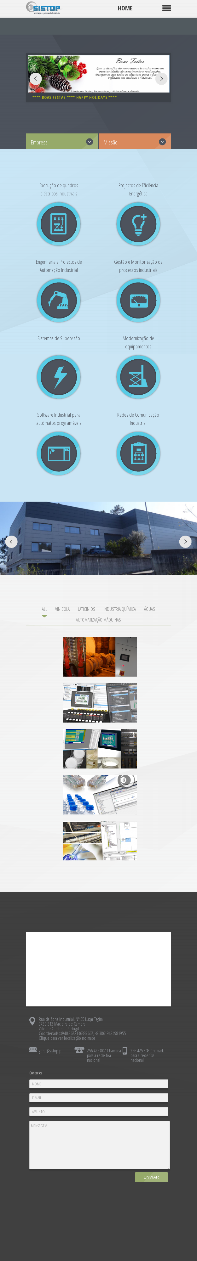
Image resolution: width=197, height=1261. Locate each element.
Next (161, 79)
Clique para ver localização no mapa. (67, 1038)
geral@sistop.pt (50, 1050)
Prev (35, 79)
